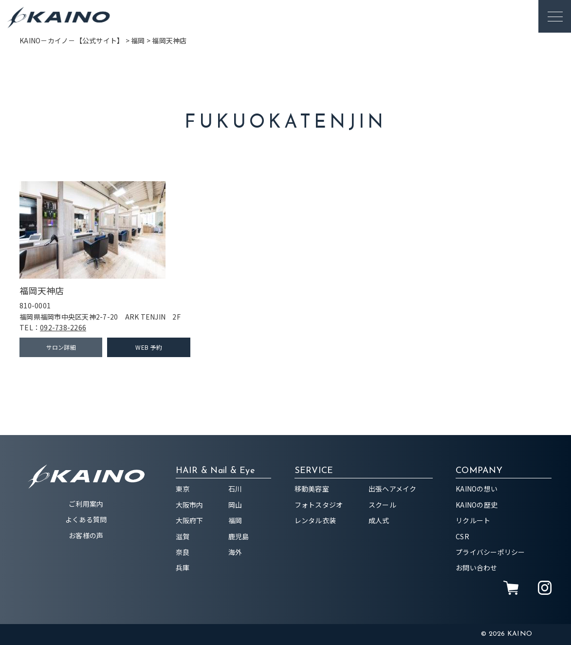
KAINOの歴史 (476, 505)
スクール (382, 505)
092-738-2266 (63, 327)
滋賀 (183, 536)
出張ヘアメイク (392, 488)
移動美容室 (312, 488)
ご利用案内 (86, 504)
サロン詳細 (61, 347)
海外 (235, 552)
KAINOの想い (476, 488)
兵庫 (183, 567)
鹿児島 (238, 536)
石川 (235, 488)
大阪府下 (189, 520)
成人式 (378, 520)
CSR (462, 536)
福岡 (235, 520)
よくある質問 (86, 519)
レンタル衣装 (315, 520)
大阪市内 (189, 505)
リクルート (473, 520)
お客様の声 (86, 535)
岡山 (235, 505)
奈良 (183, 552)
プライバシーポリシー (490, 552)
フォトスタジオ (319, 505)
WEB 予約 (148, 347)
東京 (183, 488)
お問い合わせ (476, 567)
